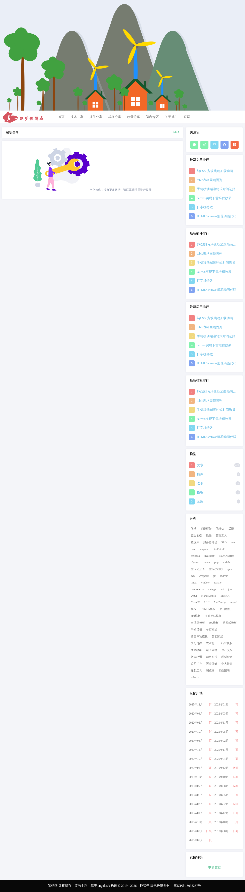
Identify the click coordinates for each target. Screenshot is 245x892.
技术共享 (76, 117)
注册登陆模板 (213, 615)
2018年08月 (221, 831)
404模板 (196, 615)
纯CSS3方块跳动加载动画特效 (217, 171)
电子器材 (211, 650)
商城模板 (196, 650)
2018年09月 (196, 831)
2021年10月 (196, 731)
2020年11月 (221, 749)
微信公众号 (198, 569)
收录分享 (133, 117)
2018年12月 (221, 813)
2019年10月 (221, 776)
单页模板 (211, 629)
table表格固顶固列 (209, 180)
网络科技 (211, 656)
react (193, 549)
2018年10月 (221, 822)
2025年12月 (196, 704)
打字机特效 (205, 207)
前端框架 (206, 528)
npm (229, 569)
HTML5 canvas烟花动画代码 (216, 216)
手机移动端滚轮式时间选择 (216, 189)
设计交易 (227, 650)
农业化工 (211, 643)
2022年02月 (196, 722)
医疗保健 (211, 663)
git (214, 575)
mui (222, 589)
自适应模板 (198, 622)
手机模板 (196, 629)
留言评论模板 (199, 636)
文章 (200, 465)
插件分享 (95, 117)
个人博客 (227, 663)
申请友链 (214, 867)
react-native (197, 589)
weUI (194, 595)
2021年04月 (196, 740)
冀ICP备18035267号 (187, 885)
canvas (206, 562)
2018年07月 (196, 840)
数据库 (195, 542)
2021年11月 (221, 722)
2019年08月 (221, 785)
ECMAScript (226, 555)
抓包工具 (196, 670)
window (205, 582)
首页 (61, 117)
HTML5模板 (207, 609)
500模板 (214, 622)
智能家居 (217, 636)
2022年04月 (196, 713)
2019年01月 (196, 813)
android (224, 575)
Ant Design (219, 602)
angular (204, 549)
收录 (200, 483)
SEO (224, 542)
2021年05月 (221, 731)
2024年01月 (221, 704)
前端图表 (224, 670)
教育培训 (196, 656)
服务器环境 (210, 542)
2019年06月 (196, 795)
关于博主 (171, 117)
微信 (209, 535)
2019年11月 (196, 776)
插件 (200, 474)
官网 (187, 117)
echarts (195, 677)
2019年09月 (196, 785)
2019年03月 (196, 804)
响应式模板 (230, 622)
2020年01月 (196, 767)
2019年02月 (221, 804)
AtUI (206, 602)
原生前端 (196, 535)
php (216, 562)
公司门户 (196, 663)
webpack (204, 575)
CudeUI (195, 602)
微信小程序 (216, 569)
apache (218, 582)
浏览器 (210, 670)
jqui (230, 589)
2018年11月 (196, 822)
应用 (200, 501)
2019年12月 (221, 767)
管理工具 (221, 535)
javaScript (209, 555)
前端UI (220, 528)
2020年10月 (196, 758)
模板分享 (114, 117)
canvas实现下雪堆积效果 (214, 198)
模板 (200, 492)
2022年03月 (221, 713)
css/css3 (195, 555)
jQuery (195, 562)
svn (193, 575)
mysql (233, 602)
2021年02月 (221, 740)
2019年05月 (221, 795)
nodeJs (226, 562)
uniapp (212, 589)
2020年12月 (196, 749)
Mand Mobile (208, 595)
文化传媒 (196, 643)
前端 (193, 528)
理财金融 (227, 656)
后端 (231, 528)
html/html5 (219, 549)
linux (194, 582)
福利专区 (152, 117)
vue (233, 542)
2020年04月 (221, 758)
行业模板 (227, 643)
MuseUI (225, 595)
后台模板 (225, 609)
